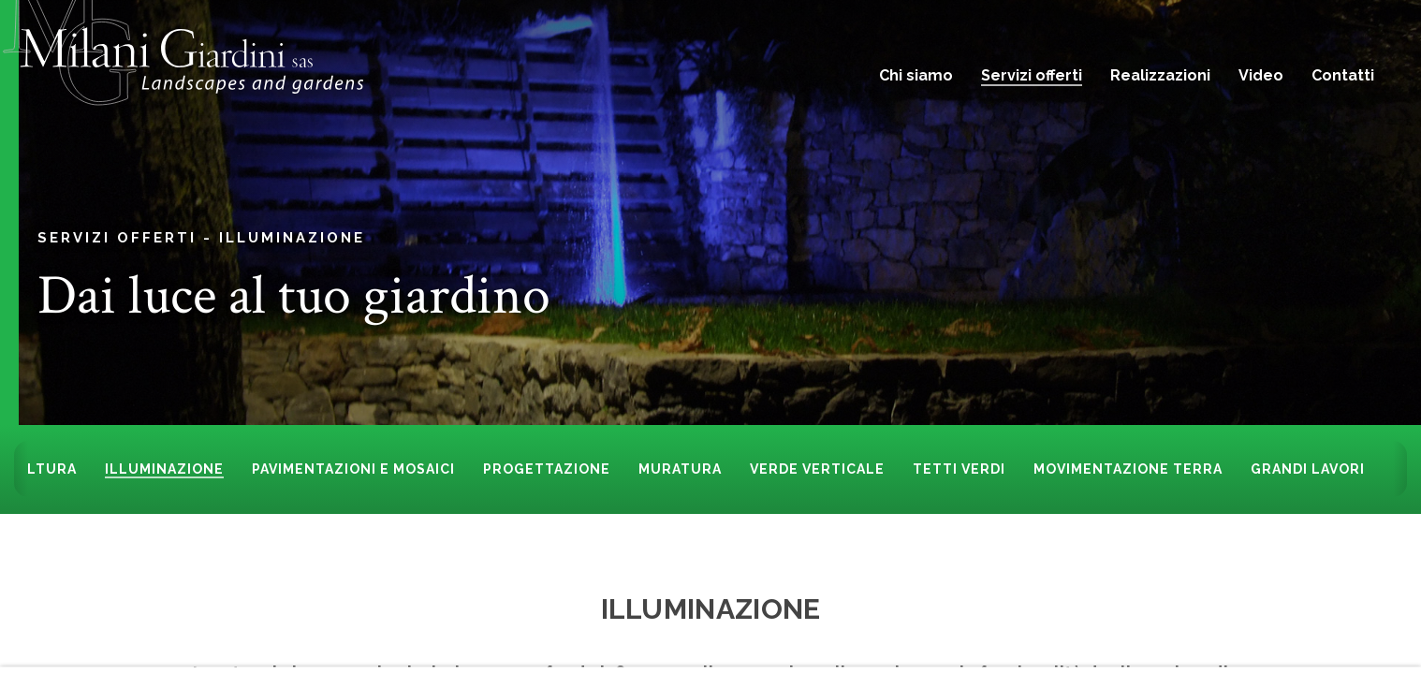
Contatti (1342, 75)
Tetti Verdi (959, 469)
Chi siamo (916, 75)
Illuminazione (292, 236)
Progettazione (546, 469)
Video (1260, 75)
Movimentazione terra (1128, 469)
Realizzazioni (1160, 75)
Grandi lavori (1308, 469)
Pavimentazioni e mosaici (353, 469)
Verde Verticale (817, 469)
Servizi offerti (1031, 75)
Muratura (680, 469)
